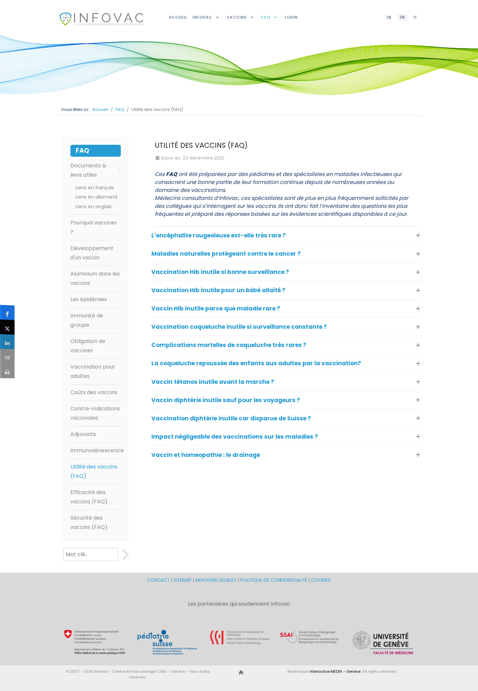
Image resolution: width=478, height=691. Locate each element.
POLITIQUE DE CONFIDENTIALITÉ (273, 580)
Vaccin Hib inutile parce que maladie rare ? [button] (215, 308)
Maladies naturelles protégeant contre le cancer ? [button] (226, 254)
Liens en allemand (96, 197)
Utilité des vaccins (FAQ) (93, 471)
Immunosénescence (95, 450)
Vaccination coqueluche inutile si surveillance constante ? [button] (239, 327)
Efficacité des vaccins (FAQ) (89, 496)
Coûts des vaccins (94, 392)
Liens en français (94, 187)
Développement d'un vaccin (92, 252)
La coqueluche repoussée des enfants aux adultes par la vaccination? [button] (256, 363)
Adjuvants (83, 434)
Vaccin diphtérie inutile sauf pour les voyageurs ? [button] (225, 400)
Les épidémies (88, 299)
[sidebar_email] (7, 356)
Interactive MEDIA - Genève (335, 671)
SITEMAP (183, 580)
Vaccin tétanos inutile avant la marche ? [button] (212, 382)
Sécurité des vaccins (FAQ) (89, 522)
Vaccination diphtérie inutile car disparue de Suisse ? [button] (231, 418)
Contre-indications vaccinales (95, 413)
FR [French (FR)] (402, 17)
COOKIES (321, 580)
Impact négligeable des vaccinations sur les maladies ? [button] (234, 437)
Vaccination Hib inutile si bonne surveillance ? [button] (220, 272)
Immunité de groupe (86, 320)
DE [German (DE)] (389, 17)
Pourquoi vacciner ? (93, 227)
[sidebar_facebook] (7, 312)
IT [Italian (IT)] (415, 17)
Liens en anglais (93, 206)
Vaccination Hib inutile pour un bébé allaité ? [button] (218, 290)
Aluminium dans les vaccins (95, 278)
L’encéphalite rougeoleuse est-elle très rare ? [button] (218, 235)
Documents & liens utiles (95, 170)
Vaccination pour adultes (92, 371)
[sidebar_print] (7, 370)
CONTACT (159, 580)
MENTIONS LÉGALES (216, 580)
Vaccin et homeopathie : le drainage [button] (205, 455)
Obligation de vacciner (87, 345)
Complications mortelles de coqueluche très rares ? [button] (228, 345)
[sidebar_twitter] (7, 327)
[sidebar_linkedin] (7, 341)
